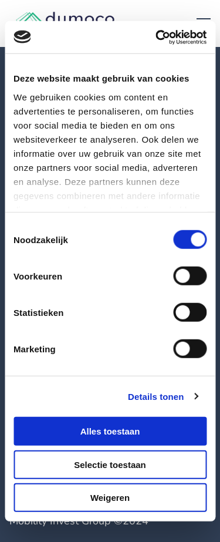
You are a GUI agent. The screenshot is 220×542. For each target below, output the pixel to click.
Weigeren (110, 498)
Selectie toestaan (110, 464)
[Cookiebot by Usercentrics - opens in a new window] (157, 37)
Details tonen (156, 396)
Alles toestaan (110, 431)
